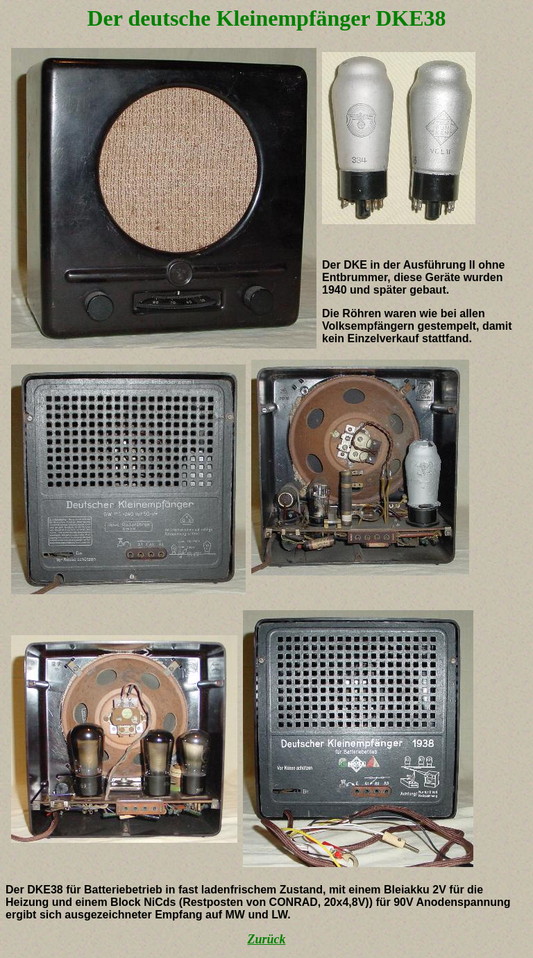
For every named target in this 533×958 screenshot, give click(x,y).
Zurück (266, 939)
